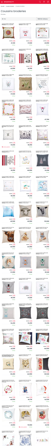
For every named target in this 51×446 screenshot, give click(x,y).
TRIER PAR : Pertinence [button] (42, 19)
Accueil (2, 6)
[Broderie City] (9, 2)
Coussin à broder (10, 6)
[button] (40, 2)
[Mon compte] (44, 2)
